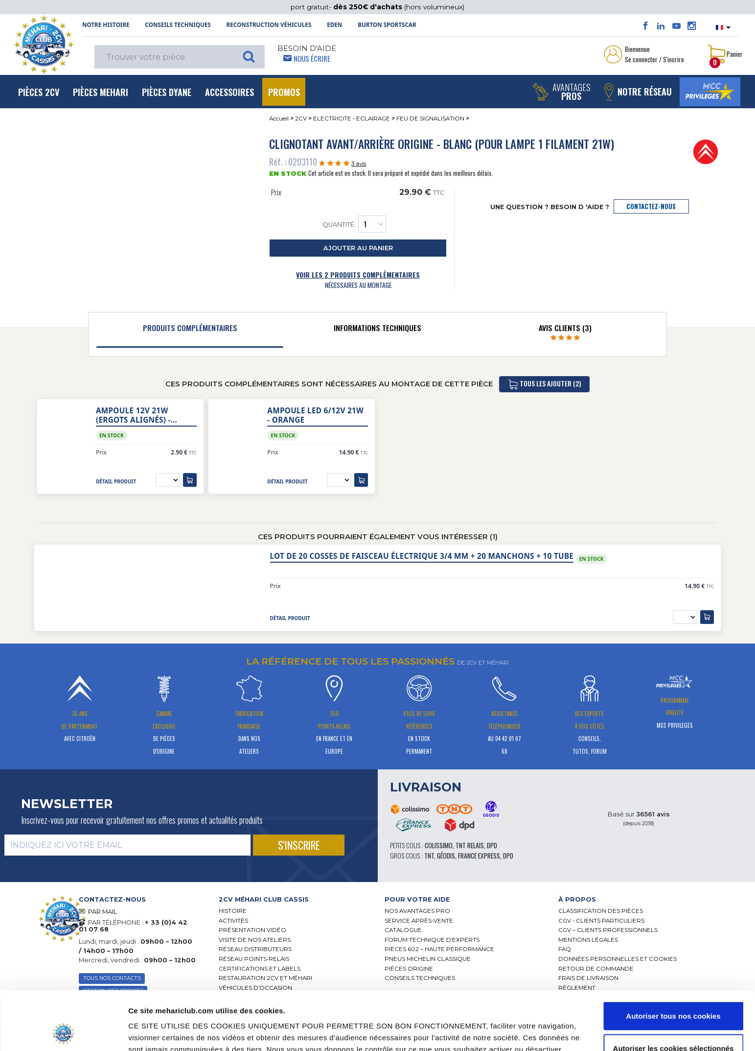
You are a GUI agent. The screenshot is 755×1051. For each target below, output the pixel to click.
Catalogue (403, 930)
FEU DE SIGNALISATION (430, 118)
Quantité (354, 224)
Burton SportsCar (387, 24)
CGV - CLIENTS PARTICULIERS (601, 920)
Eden (334, 24)
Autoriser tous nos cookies (673, 960)
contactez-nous (651, 206)
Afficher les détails (535, 1026)
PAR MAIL (102, 911)
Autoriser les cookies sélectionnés (673, 993)
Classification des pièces (600, 911)
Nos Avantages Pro (417, 911)
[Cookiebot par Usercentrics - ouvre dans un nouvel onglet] (63, 1032)
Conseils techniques (177, 24)
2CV (301, 118)
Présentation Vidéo (252, 930)
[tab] (189, 330)
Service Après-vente (419, 920)
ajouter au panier (358, 248)
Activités (233, 920)
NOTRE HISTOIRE (106, 24)
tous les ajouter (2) (544, 384)
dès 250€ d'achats (368, 7)
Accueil (279, 118)
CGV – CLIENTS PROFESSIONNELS (608, 930)
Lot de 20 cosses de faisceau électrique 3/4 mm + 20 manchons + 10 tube (422, 556)
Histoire (233, 911)
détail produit (116, 481)
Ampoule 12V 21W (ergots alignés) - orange (133, 415)
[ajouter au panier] (190, 480)
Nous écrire (312, 58)
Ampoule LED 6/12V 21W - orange (315, 415)
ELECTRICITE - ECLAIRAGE (351, 118)
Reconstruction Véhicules (269, 24)
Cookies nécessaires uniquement (673, 1025)
